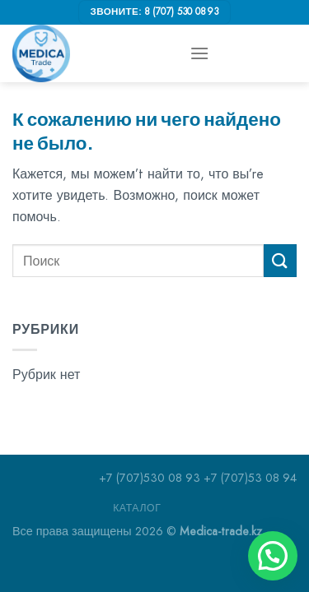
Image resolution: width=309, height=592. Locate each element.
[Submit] (280, 260)
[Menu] (199, 53)
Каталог (137, 508)
